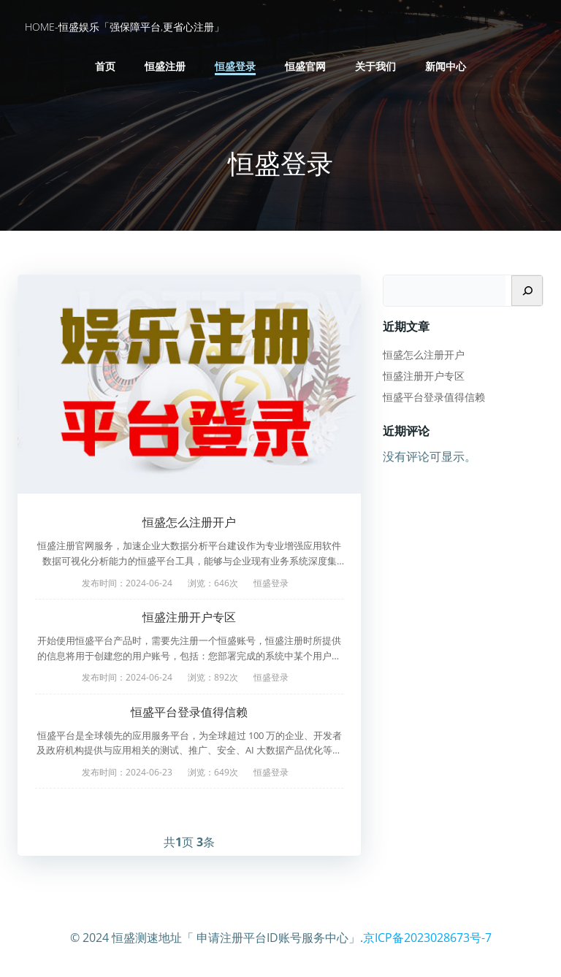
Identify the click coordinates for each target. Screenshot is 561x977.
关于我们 (375, 66)
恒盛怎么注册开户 (189, 522)
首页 (105, 66)
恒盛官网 (305, 66)
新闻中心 (445, 66)
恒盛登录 (235, 66)
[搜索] (527, 290)
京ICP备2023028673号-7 (427, 938)
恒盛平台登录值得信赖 (189, 712)
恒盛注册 (165, 66)
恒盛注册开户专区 (189, 617)
